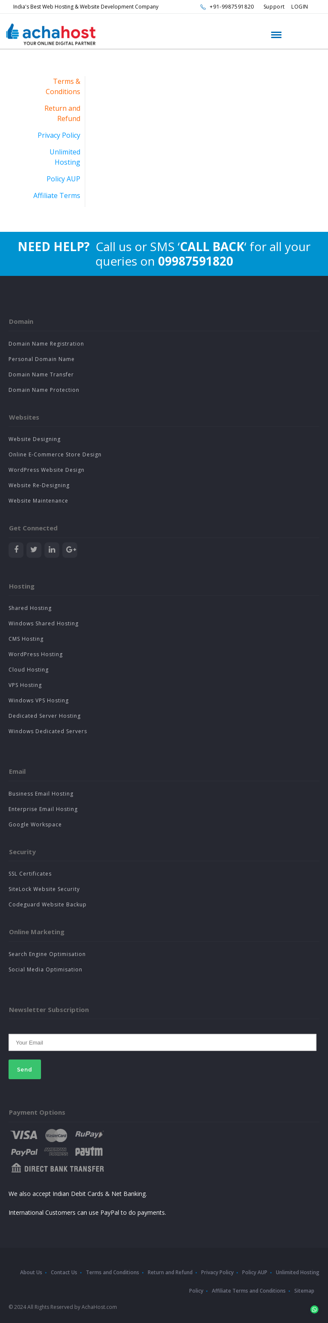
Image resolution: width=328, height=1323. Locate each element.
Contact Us (64, 1272)
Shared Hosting (30, 608)
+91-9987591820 (232, 6)
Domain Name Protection (44, 390)
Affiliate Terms (56, 195)
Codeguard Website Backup (48, 904)
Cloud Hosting (29, 669)
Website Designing (35, 439)
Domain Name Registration (46, 343)
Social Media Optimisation (45, 969)
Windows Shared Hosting (44, 623)
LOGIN (299, 6)
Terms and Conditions (112, 1272)
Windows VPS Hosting (39, 700)
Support (274, 6)
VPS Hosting (25, 685)
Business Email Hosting (41, 793)
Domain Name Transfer (41, 374)
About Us (31, 1272)
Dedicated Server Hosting (45, 715)
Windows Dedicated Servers (48, 731)
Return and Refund (170, 1272)
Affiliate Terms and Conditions (249, 1290)
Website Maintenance (38, 500)
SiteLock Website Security (44, 889)
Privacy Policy (59, 135)
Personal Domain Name (42, 359)
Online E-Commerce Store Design (55, 454)
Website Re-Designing (39, 485)
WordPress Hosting (36, 654)
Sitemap (304, 1290)
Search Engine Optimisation (47, 954)
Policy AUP (63, 179)
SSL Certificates (30, 873)
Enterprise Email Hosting (43, 809)
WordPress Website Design (47, 470)
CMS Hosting (26, 638)
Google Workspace (35, 824)
